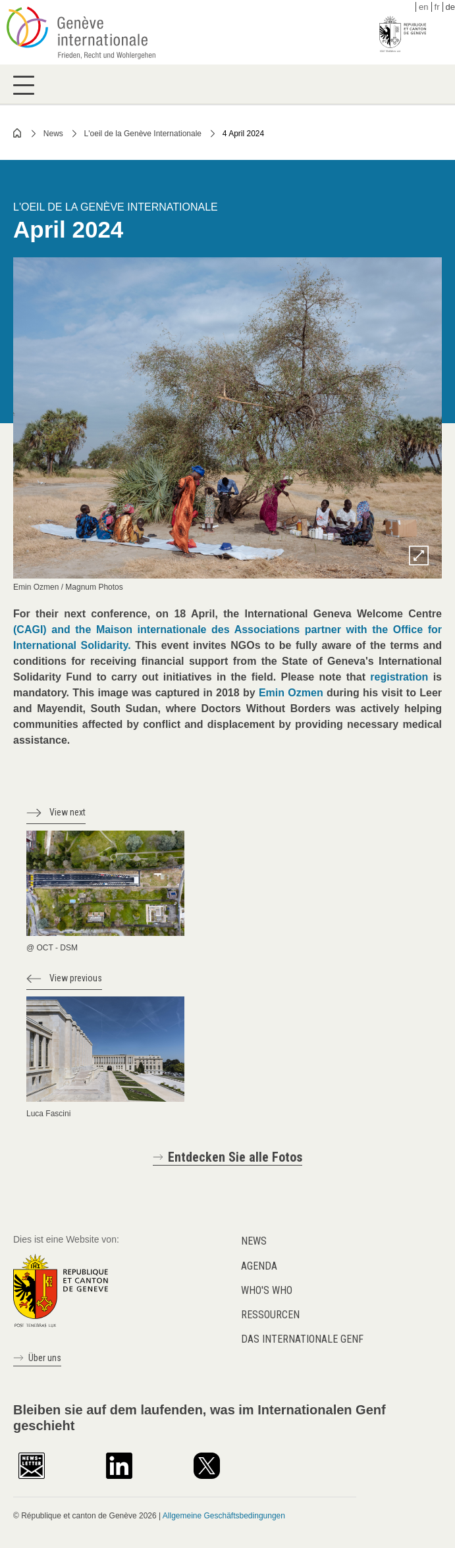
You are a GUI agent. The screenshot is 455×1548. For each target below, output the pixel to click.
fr (437, 7)
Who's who (266, 1290)
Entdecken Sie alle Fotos (235, 1157)
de (450, 7)
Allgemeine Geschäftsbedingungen (224, 1515)
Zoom (419, 555)
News (53, 133)
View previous (75, 978)
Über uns (44, 1358)
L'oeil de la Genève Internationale (142, 133)
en (423, 7)
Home (17, 133)
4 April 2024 (243, 133)
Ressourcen (270, 1314)
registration (399, 677)
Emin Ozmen (291, 692)
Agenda (259, 1266)
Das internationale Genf (302, 1339)
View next (67, 812)
